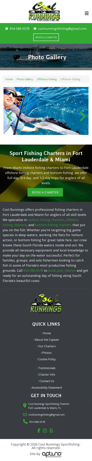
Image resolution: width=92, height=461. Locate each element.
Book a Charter (46, 37)
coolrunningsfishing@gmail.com (62, 28)
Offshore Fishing (47, 79)
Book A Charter (45, 192)
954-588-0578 (19, 28)
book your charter (62, 270)
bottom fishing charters (53, 225)
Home (9, 79)
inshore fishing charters (46, 220)
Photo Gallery (25, 79)
